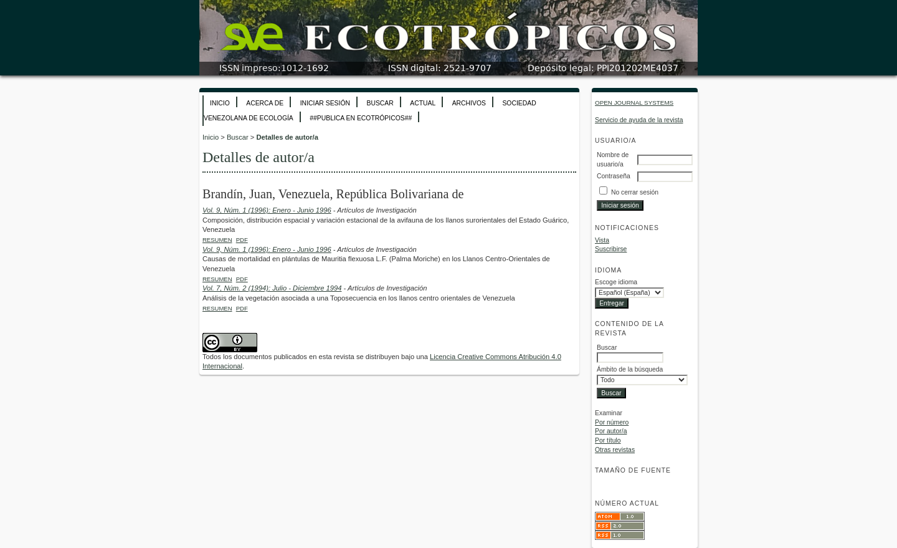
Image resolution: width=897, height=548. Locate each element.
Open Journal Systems (634, 102)
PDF (242, 239)
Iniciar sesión (325, 103)
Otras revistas (615, 449)
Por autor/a (611, 431)
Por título (608, 440)
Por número (612, 422)
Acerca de (264, 103)
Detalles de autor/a (287, 137)
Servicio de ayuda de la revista (639, 120)
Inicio (220, 103)
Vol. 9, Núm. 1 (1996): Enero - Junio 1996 (266, 210)
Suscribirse (611, 249)
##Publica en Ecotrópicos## (361, 118)
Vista (602, 240)
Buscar (379, 103)
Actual (422, 103)
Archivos (469, 103)
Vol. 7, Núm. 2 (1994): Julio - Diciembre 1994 (271, 288)
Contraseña (613, 176)
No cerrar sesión (634, 192)
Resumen (217, 239)
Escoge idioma (616, 282)
